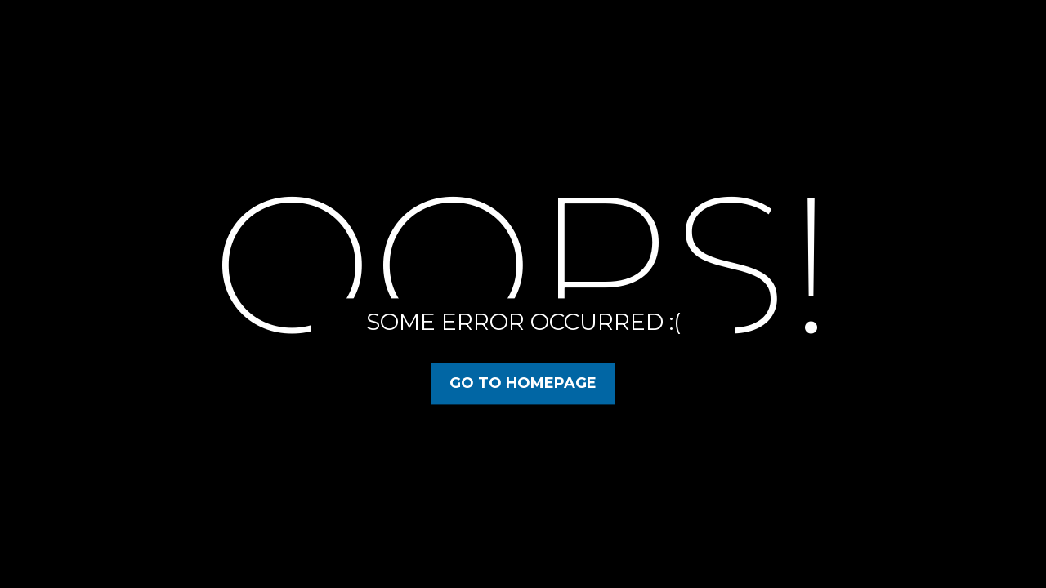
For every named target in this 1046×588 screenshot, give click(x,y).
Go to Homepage (523, 383)
